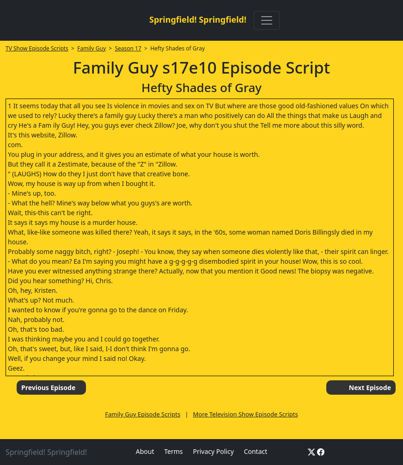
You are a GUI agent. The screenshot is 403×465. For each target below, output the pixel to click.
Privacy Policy (213, 451)
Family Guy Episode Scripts (142, 414)
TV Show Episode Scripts (37, 48)
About (145, 451)
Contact (256, 451)
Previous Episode (48, 387)
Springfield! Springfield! (197, 19)
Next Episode (370, 387)
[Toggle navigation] (267, 20)
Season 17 (128, 48)
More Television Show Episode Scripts (245, 414)
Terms (173, 451)
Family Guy (91, 48)
